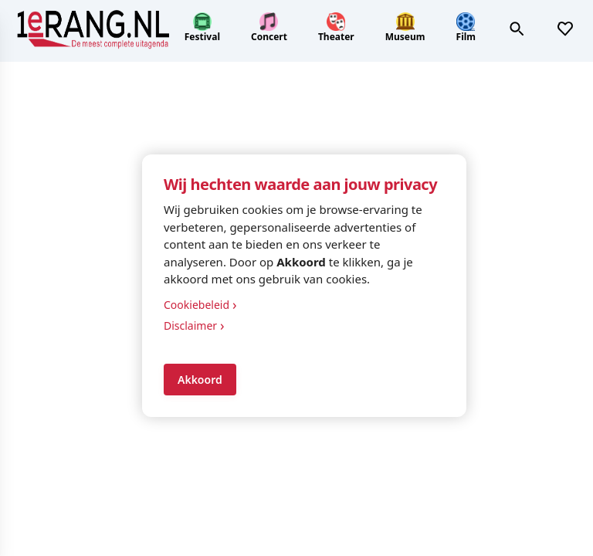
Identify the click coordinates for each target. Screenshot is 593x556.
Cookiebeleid (200, 304)
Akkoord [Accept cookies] (200, 379)
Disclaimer (194, 325)
